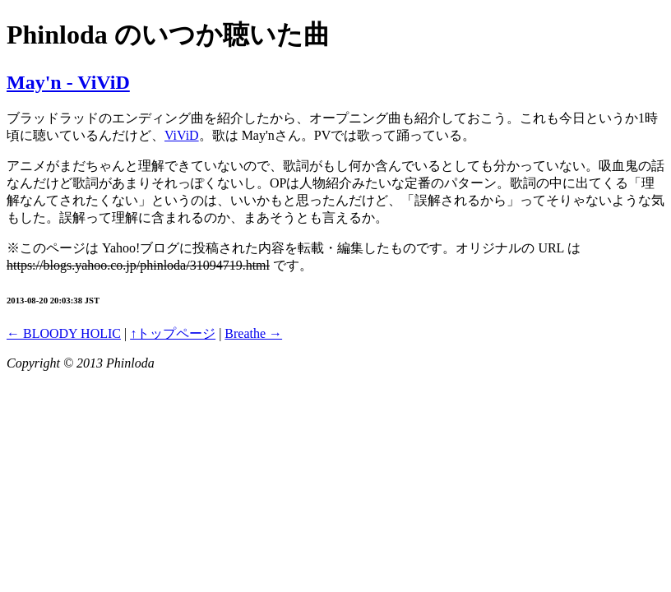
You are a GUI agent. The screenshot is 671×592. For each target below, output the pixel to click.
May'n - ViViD (68, 82)
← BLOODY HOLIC (64, 333)
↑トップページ (172, 333)
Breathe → (253, 333)
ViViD (181, 135)
